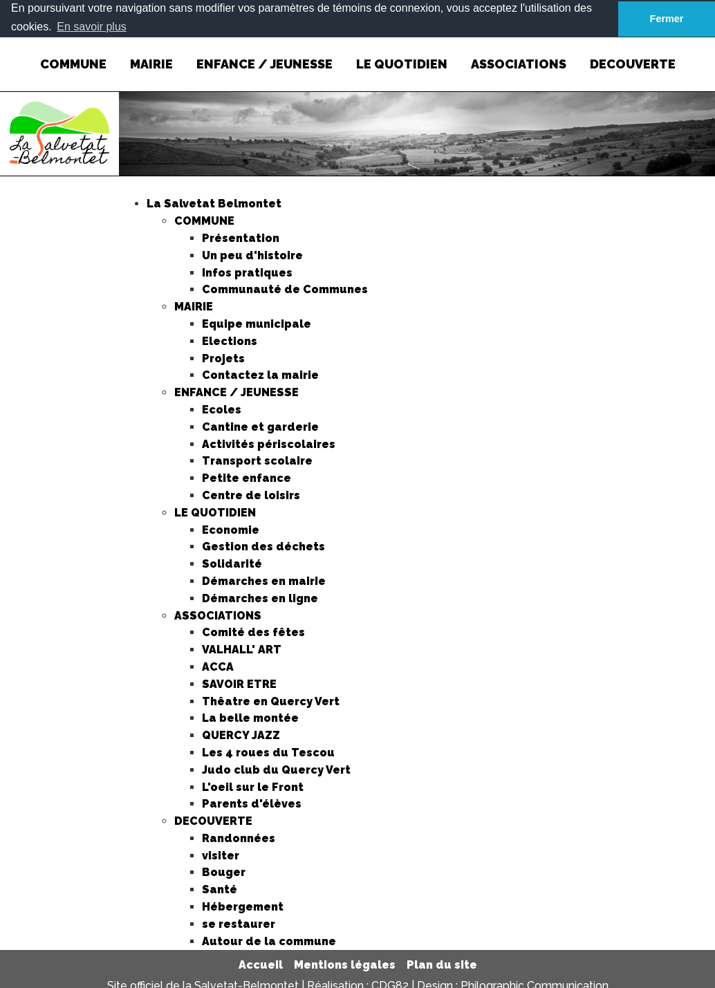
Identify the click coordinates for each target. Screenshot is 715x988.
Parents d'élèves (251, 803)
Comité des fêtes (253, 632)
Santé (219, 889)
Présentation (240, 237)
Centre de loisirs (251, 494)
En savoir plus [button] (92, 26)
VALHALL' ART (241, 649)
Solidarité (232, 563)
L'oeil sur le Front (253, 786)
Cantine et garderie (260, 426)
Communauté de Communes (285, 289)
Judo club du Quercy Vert (276, 769)
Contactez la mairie (260, 375)
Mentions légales (345, 964)
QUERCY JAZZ (241, 735)
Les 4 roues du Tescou (268, 751)
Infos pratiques (247, 272)
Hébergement (243, 906)
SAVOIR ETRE (239, 683)
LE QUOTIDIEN (402, 54)
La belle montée (250, 718)
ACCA (218, 666)
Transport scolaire (257, 460)
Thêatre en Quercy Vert (271, 700)
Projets (223, 357)
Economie (230, 529)
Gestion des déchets (263, 546)
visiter (220, 854)
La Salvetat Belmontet (214, 203)
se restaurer (238, 923)
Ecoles (221, 409)
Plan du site (442, 964)
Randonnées (238, 837)
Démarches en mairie (264, 580)
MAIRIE (151, 54)
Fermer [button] (667, 18)
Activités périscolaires (268, 443)
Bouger (223, 872)
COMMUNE (73, 54)
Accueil (261, 964)
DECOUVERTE (632, 54)
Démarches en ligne (260, 597)
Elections (229, 340)
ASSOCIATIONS (519, 54)
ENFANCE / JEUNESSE (264, 54)
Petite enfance (246, 478)
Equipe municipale (256, 323)
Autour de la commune (269, 940)
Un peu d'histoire (252, 254)
